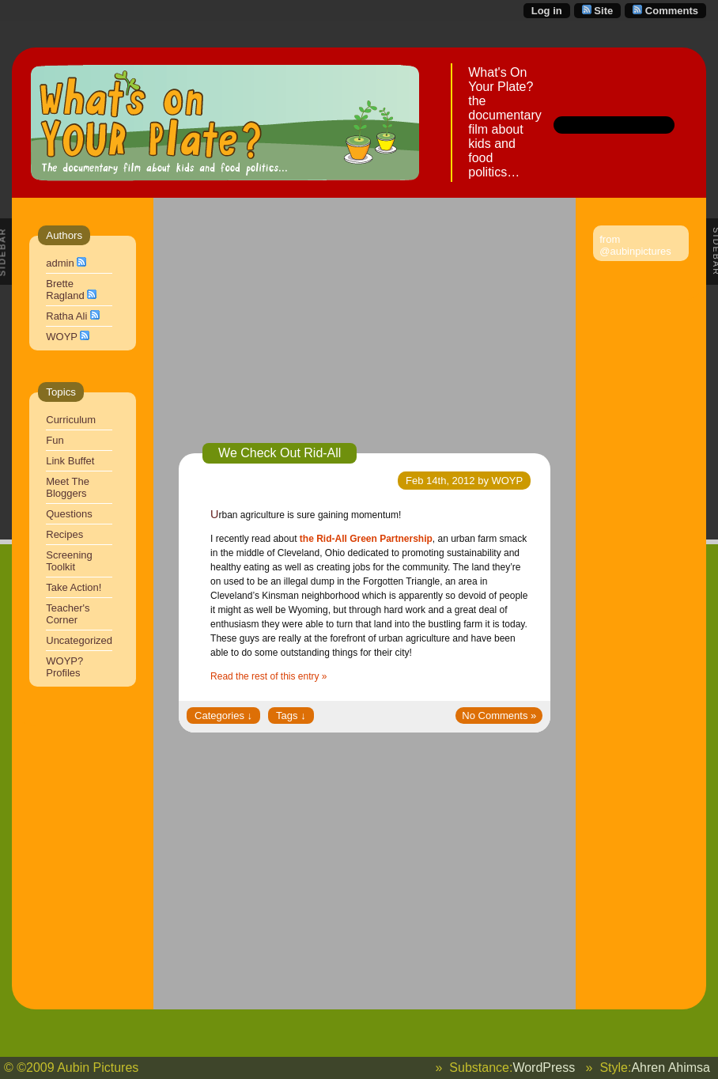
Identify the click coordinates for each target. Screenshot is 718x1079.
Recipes (64, 534)
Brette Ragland (65, 289)
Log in (546, 11)
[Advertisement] (364, 332)
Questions (69, 514)
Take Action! (73, 587)
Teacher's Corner (67, 614)
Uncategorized (79, 640)
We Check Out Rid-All (279, 453)
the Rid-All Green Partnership (366, 538)
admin (60, 263)
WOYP (61, 337)
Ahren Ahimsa (670, 1067)
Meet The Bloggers (67, 487)
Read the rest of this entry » (268, 676)
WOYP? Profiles (64, 667)
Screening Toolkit (69, 561)
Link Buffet (70, 461)
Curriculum (71, 420)
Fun (54, 440)
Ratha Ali (66, 316)
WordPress (543, 1067)
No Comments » (499, 715)
